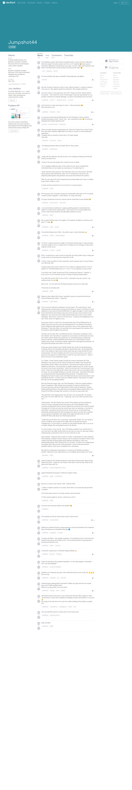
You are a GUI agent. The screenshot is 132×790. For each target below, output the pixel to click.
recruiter (70, 112)
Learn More (13, 131)
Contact (102, 86)
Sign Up (124, 3)
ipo (58, 730)
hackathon (53, 682)
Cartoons (116, 82)
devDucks (103, 84)
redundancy (53, 762)
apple (51, 619)
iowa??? (52, 112)
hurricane (53, 157)
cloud (70, 762)
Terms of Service (116, 94)
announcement (52, 139)
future (52, 696)
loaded (58, 293)
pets (57, 743)
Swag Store (104, 80)
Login (115, 3)
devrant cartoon (55, 771)
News (102, 77)
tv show (52, 293)
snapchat (52, 730)
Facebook (116, 86)
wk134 (55, 75)
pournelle (63, 239)
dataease (49, 75)
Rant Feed (21, 3)
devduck (52, 125)
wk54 (51, 646)
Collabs (47, 3)
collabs (52, 743)
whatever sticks (61, 112)
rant (43, 75)
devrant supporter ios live (57, 610)
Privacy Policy (104, 94)
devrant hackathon (55, 718)
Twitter (115, 88)
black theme (53, 166)
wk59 (51, 352)
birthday (58, 705)
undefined (45, 112)
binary (57, 268)
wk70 (51, 218)
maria (59, 157)
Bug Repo (116, 80)
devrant (44, 86)
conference (58, 619)
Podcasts (116, 84)
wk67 (51, 255)
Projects (115, 77)
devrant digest (60, 279)
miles (51, 268)
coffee (52, 279)
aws (75, 762)
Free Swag (103, 82)
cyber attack (53, 363)
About (102, 75)
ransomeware (54, 666)
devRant (102, 92)
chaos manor (54, 239)
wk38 (51, 782)
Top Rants (31, 3)
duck (58, 125)
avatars (63, 743)
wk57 (51, 596)
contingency (62, 762)
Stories (40, 3)
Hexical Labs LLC (116, 92)
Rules (115, 75)
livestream (62, 139)
